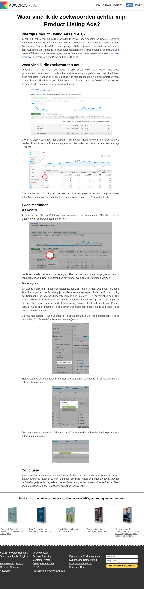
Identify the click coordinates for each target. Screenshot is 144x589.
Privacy (20, 563)
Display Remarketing (44, 563)
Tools (138, 5)
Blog (129, 5)
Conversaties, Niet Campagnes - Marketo (99, 529)
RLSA (36, 567)
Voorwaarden (7, 563)
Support (14, 567)
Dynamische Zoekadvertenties (85, 556)
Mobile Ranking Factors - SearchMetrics (70, 529)
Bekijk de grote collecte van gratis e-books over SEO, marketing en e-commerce (72, 498)
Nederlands (12, 556)
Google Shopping (42, 556)
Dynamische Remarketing (83, 560)
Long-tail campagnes (80, 563)
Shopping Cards (78, 567)
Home (97, 5)
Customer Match (41, 560)
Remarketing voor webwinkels (49, 570)
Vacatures (5, 570)
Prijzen (106, 5)
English (24, 556)
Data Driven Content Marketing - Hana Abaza (41, 529)
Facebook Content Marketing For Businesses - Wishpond (12, 530)
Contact (118, 5)
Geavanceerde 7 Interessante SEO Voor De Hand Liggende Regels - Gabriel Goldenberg (127, 531)
